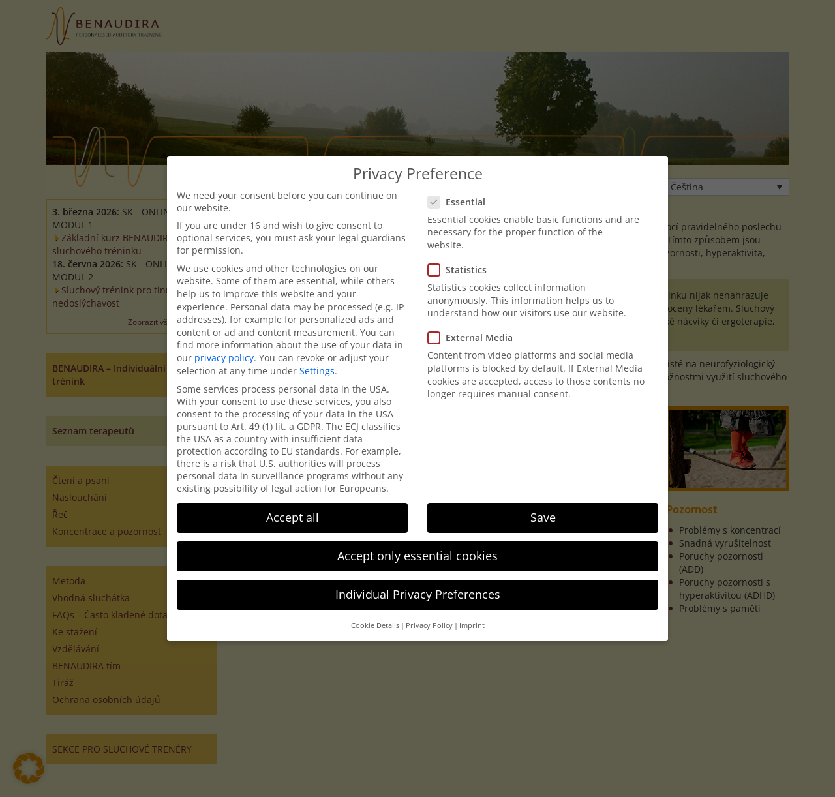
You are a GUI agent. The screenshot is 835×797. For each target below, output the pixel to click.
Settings (317, 371)
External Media (474, 337)
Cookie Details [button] (375, 625)
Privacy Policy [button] (429, 625)
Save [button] (543, 517)
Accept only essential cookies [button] (417, 556)
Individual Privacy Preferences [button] (417, 594)
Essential (460, 202)
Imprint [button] (472, 625)
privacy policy (224, 358)
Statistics (461, 269)
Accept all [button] (292, 517)
